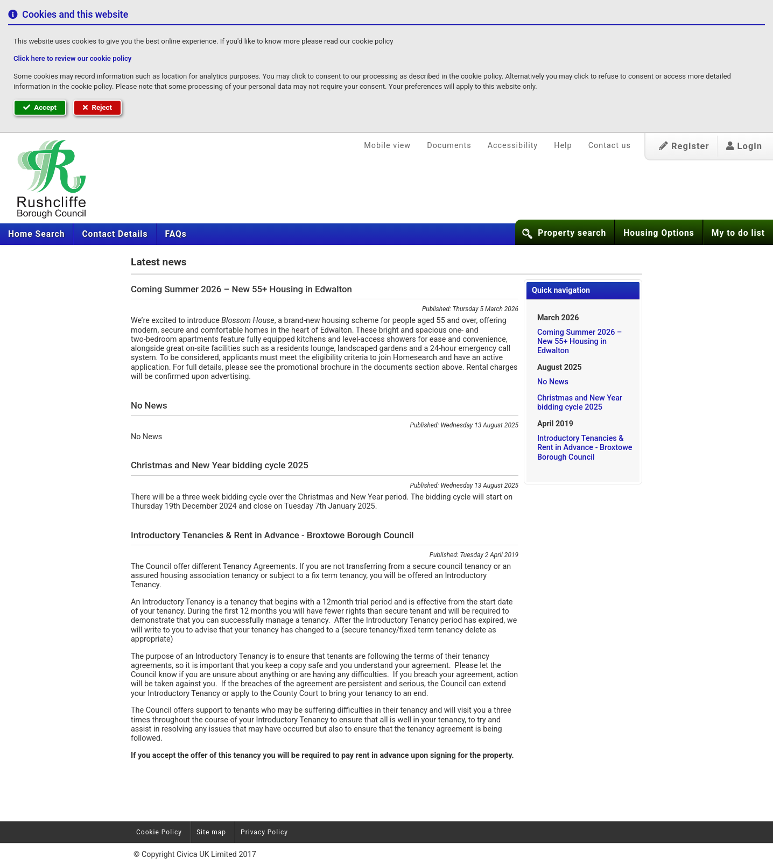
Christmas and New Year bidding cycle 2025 (579, 402)
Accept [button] (40, 107)
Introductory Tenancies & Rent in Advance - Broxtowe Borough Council (585, 448)
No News (552, 381)
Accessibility (513, 145)
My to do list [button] (738, 233)
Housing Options (658, 233)
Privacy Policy (264, 832)
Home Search (36, 234)
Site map (211, 832)
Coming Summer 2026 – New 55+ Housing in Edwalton (579, 342)
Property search (572, 233)
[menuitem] (36, 234)
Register (684, 146)
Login (744, 146)
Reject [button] (97, 107)
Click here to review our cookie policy (72, 58)
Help (563, 145)
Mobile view (387, 145)
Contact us (609, 145)
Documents (449, 145)
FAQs (176, 234)
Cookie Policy (159, 832)
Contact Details (114, 234)
